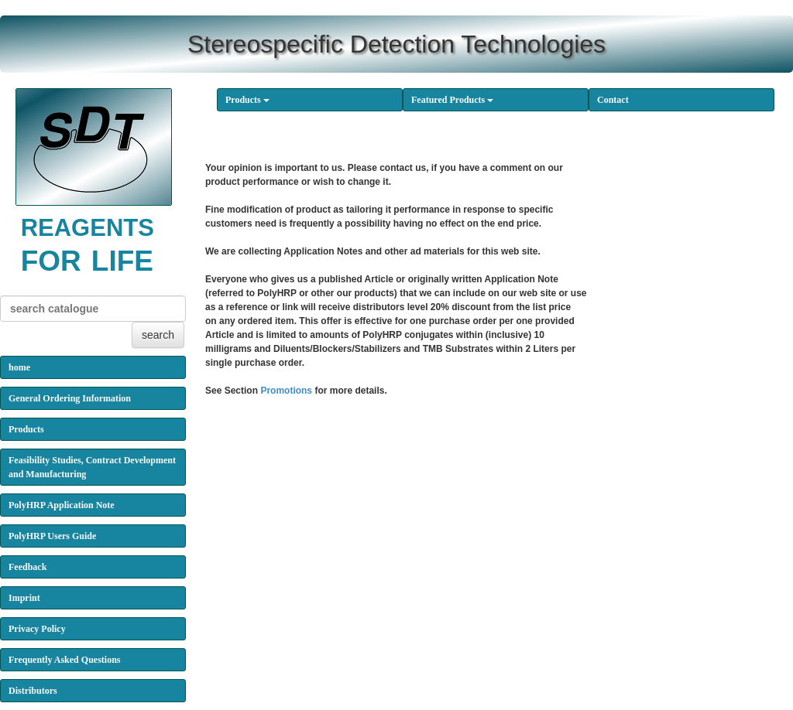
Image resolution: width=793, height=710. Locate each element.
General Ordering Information (70, 398)
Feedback (27, 567)
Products (247, 99)
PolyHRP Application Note (62, 505)
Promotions (286, 390)
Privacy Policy (37, 628)
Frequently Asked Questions (64, 659)
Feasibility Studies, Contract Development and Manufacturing (92, 467)
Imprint (24, 597)
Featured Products (452, 99)
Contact (613, 99)
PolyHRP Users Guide (52, 536)
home (19, 367)
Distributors (33, 690)
